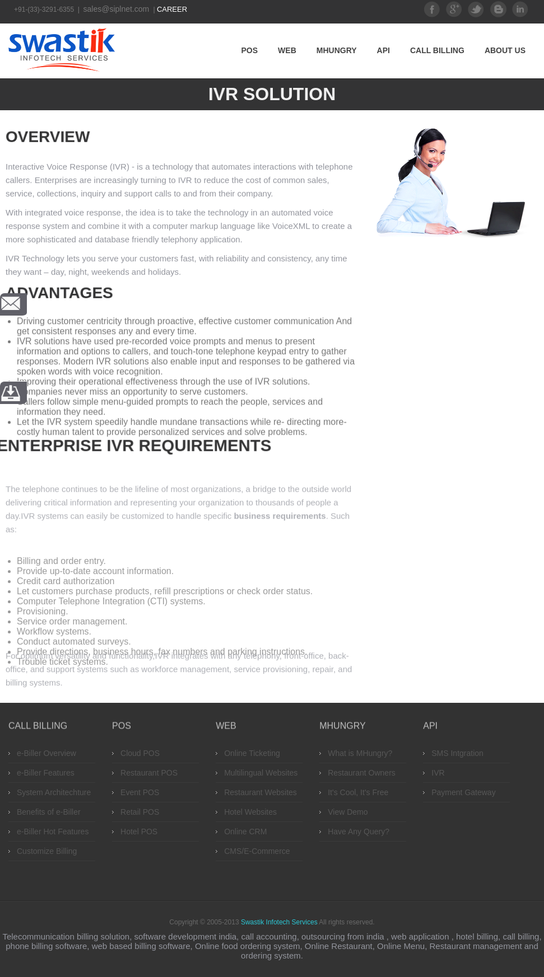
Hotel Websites (250, 811)
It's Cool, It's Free (358, 792)
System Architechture (54, 792)
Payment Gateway (463, 792)
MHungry (337, 50)
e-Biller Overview (46, 753)
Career (172, 9)
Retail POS (139, 811)
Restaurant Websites (260, 792)
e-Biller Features (46, 772)
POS (249, 50)
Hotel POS (138, 831)
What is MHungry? (360, 753)
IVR (437, 772)
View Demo (348, 811)
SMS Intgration (457, 753)
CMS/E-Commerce (257, 851)
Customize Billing (47, 851)
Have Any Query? (358, 831)
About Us (505, 50)
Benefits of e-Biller (49, 811)
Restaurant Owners (362, 772)
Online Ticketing (252, 753)
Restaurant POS (149, 772)
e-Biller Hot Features (53, 831)
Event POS (139, 792)
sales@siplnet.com (117, 8)
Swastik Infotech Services (279, 922)
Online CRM (245, 831)
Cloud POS (140, 753)
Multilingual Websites (260, 772)
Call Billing (437, 50)
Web (287, 50)
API (383, 50)
